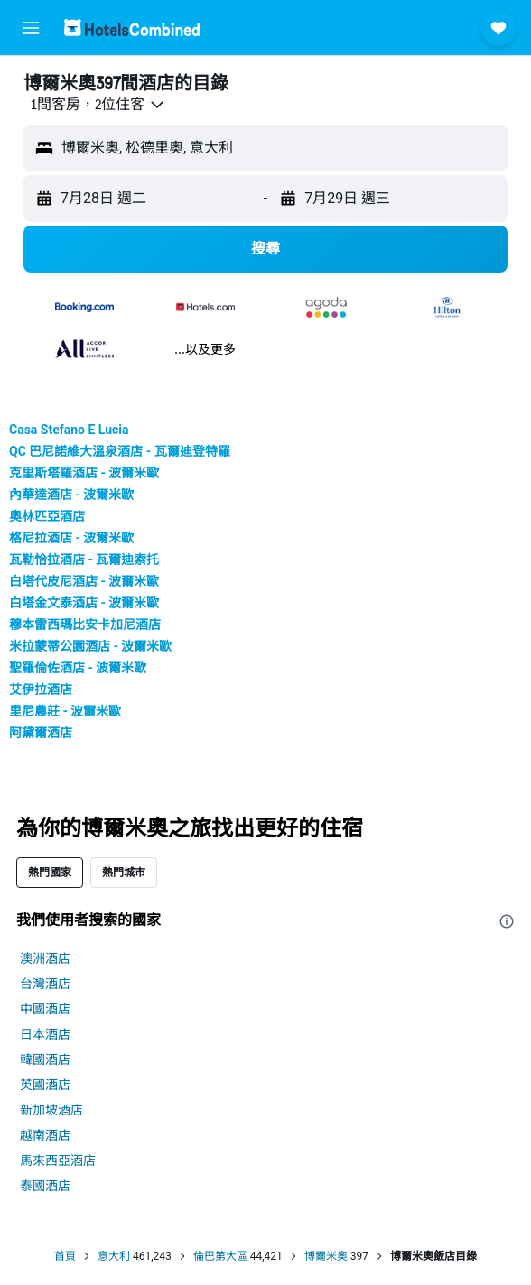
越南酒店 (45, 1135)
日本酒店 (45, 1034)
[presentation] (506, 921)
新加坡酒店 (51, 1110)
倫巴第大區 (220, 1256)
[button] (31, 28)
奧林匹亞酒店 (47, 516)
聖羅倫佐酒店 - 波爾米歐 (77, 668)
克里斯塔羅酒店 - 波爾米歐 (84, 473)
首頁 (65, 1256)
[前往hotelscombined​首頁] (131, 27)
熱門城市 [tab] (123, 872)
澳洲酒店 (45, 958)
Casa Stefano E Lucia (69, 429)
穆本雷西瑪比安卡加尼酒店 (85, 624)
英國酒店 (45, 1084)
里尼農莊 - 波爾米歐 (65, 711)
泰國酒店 (45, 1186)
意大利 (114, 1256)
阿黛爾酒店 (40, 733)
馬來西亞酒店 (58, 1160)
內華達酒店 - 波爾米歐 (71, 494)
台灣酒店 (45, 983)
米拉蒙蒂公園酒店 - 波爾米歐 (90, 646)
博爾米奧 (326, 1256)
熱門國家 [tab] (49, 872)
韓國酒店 (45, 1059)
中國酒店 (45, 1009)
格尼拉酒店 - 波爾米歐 (71, 538)
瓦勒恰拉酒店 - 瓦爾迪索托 (84, 559)
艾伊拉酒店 (40, 689)
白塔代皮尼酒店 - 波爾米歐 (84, 581)
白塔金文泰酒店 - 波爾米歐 (84, 603)
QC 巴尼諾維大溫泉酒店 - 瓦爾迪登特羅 (119, 451)
